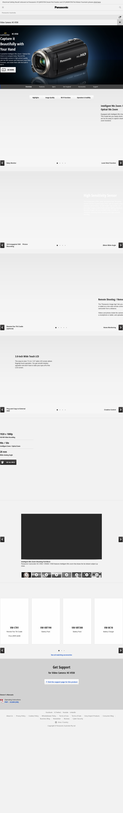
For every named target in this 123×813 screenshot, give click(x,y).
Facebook (49, 712)
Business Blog (45, 719)
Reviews (67, 719)
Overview (28, 87)
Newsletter (57, 719)
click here (97, 2)
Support (95, 87)
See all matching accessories (61, 655)
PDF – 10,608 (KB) (12, 702)
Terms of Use (64, 716)
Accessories (82, 87)
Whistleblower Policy (49, 716)
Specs (54, 87)
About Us (9, 716)
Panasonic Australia (9, 13)
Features (42, 87)
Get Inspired (67, 87)
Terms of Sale (76, 716)
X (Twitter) (57, 712)
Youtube (65, 712)
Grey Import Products (92, 716)
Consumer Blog (108, 716)
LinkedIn (73, 712)
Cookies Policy (34, 716)
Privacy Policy (20, 716)
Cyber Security (78, 719)
